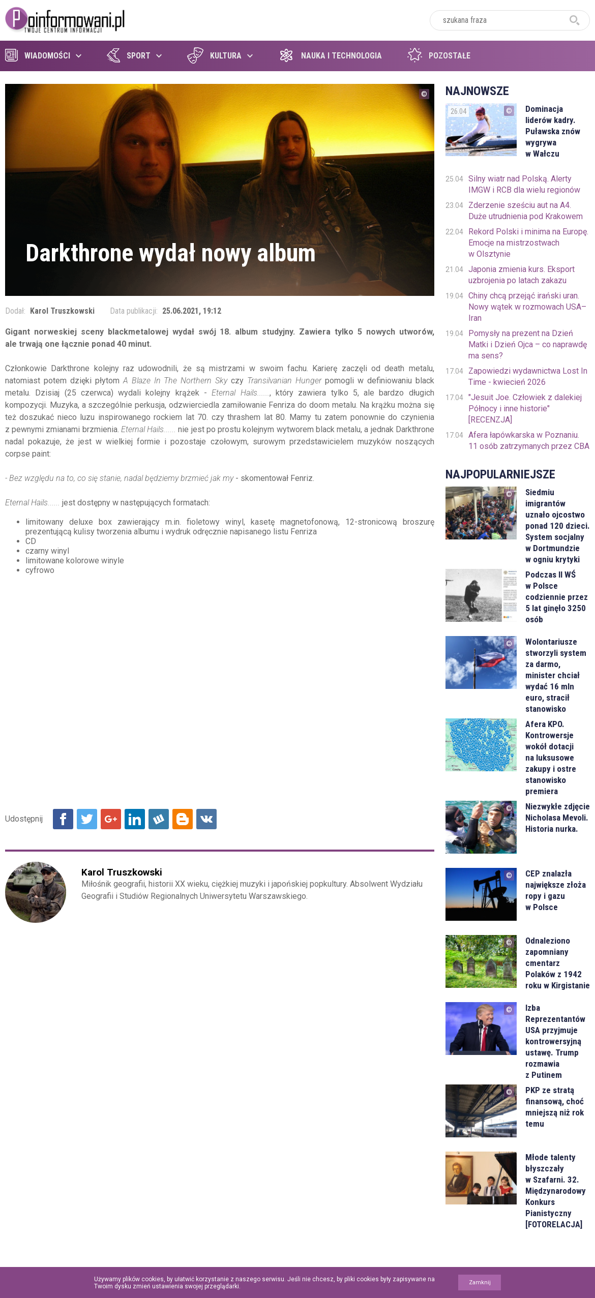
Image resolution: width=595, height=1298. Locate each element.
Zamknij (480, 1282)
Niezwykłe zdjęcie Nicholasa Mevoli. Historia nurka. (557, 817)
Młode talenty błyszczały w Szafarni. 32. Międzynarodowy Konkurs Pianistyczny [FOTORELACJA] (555, 1190)
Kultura (214, 56)
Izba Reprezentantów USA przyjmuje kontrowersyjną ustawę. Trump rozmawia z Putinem (555, 1041)
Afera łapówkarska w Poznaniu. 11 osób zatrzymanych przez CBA (528, 440)
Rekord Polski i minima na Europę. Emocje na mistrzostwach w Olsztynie (528, 243)
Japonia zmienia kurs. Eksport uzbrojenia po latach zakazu (521, 274)
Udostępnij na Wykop (158, 819)
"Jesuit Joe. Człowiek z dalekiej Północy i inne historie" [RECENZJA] (525, 409)
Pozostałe (438, 56)
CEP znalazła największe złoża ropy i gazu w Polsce (555, 890)
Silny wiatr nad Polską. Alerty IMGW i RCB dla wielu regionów (524, 184)
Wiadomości (37, 56)
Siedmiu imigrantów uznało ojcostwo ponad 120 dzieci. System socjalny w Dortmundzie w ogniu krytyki (557, 525)
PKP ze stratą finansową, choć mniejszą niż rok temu (554, 1107)
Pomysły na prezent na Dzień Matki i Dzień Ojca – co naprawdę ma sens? (527, 344)
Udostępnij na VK (206, 819)
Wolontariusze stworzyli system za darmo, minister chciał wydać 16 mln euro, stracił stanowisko (555, 675)
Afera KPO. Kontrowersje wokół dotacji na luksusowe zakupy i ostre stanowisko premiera (550, 757)
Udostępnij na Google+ (111, 819)
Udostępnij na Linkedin (135, 819)
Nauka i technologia (330, 56)
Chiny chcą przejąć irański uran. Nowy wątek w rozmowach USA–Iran (527, 307)
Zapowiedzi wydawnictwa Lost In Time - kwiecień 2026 (527, 376)
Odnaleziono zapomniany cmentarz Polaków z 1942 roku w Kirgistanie (557, 962)
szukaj (574, 20)
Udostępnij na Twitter (87, 819)
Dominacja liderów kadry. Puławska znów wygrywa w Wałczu (552, 131)
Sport (129, 56)
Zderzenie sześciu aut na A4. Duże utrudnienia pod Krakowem (525, 210)
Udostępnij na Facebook (63, 819)
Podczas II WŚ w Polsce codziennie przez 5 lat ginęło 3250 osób (556, 596)
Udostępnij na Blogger (182, 819)
